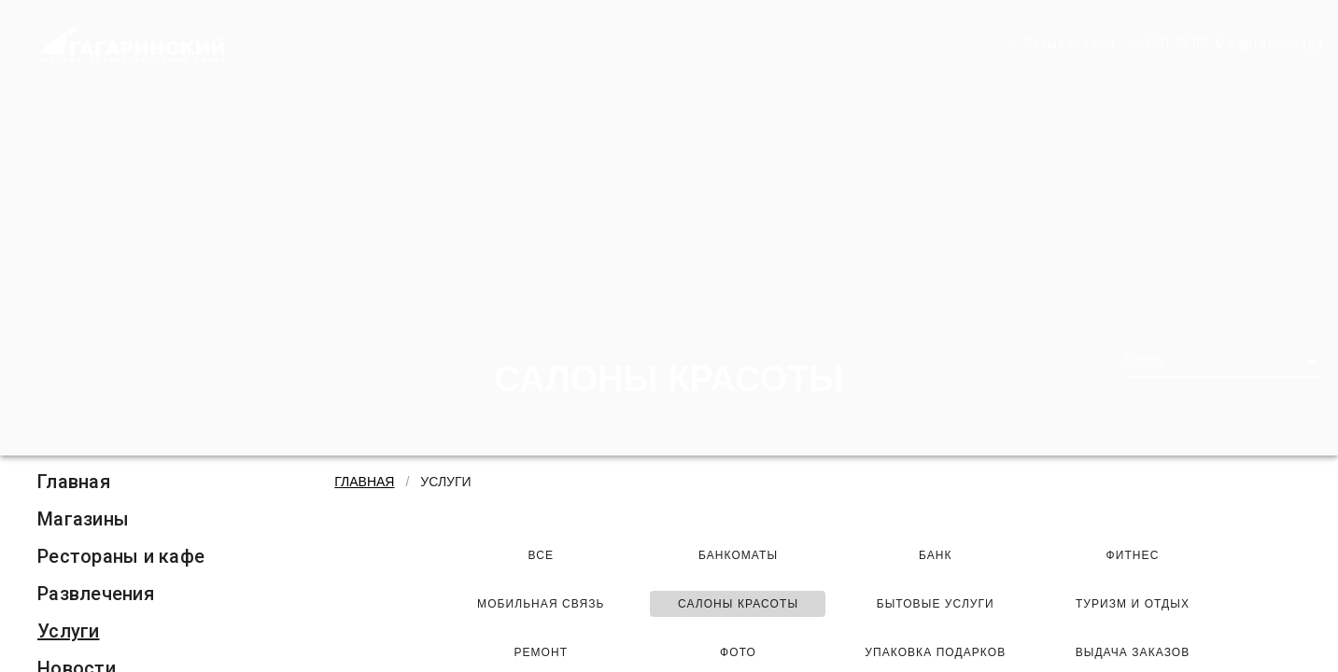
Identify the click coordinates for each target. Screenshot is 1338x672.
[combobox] (1224, 361)
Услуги (68, 631)
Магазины (83, 519)
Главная (73, 481)
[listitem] (120, 481)
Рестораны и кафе (120, 556)
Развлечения (95, 593)
